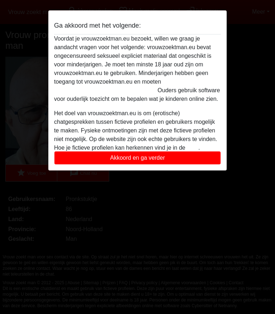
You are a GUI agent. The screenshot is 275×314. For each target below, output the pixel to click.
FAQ (192, 148)
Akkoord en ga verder (137, 158)
